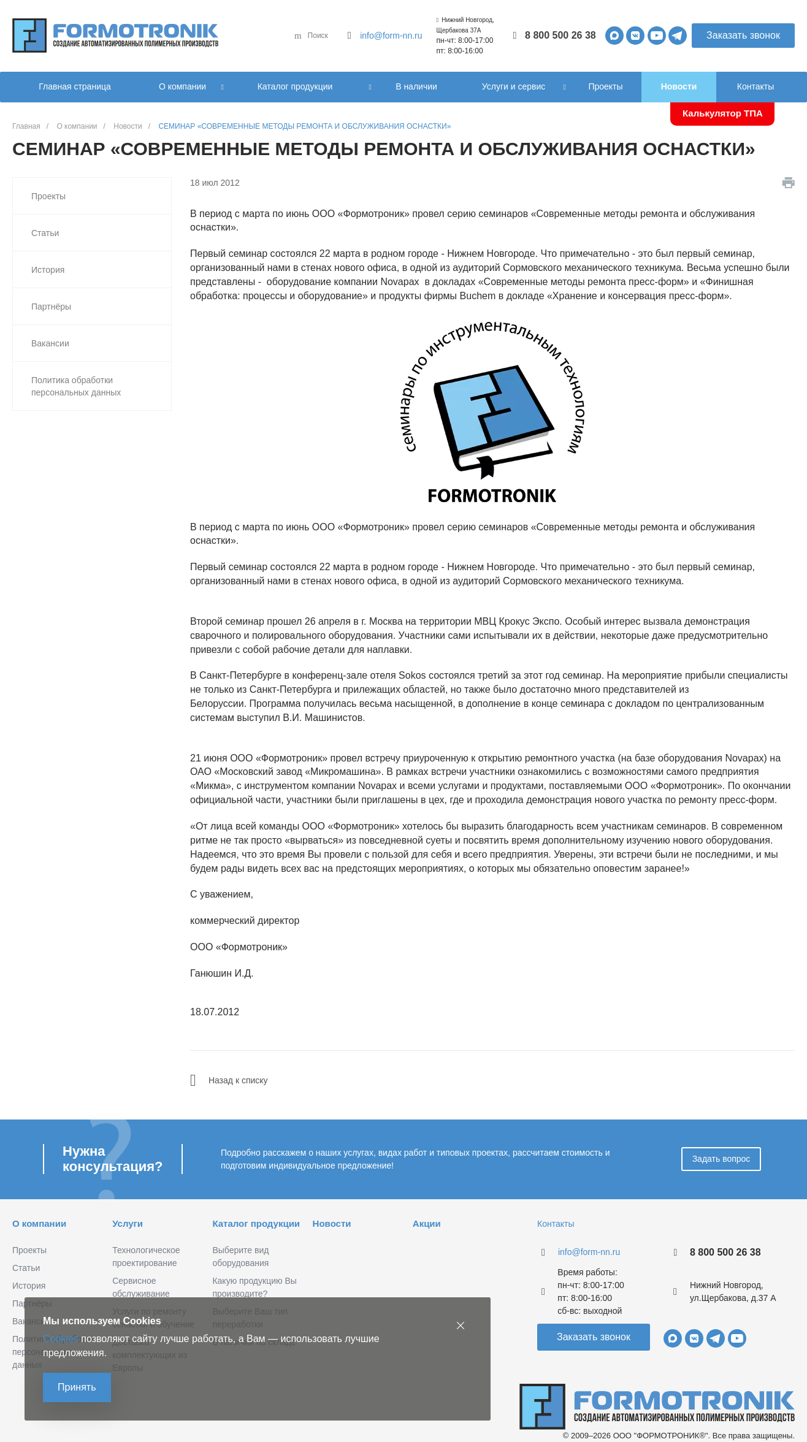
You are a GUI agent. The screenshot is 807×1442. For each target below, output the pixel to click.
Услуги (127, 1223)
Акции (427, 1223)
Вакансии (50, 343)
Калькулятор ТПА (723, 113)
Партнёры (51, 306)
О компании (39, 1223)
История (47, 270)
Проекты (48, 196)
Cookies (60, 1338)
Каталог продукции (256, 1223)
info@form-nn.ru (391, 35)
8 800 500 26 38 (560, 35)
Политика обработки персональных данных (76, 386)
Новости (332, 1223)
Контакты (555, 1224)
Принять (77, 1387)
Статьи (45, 233)
